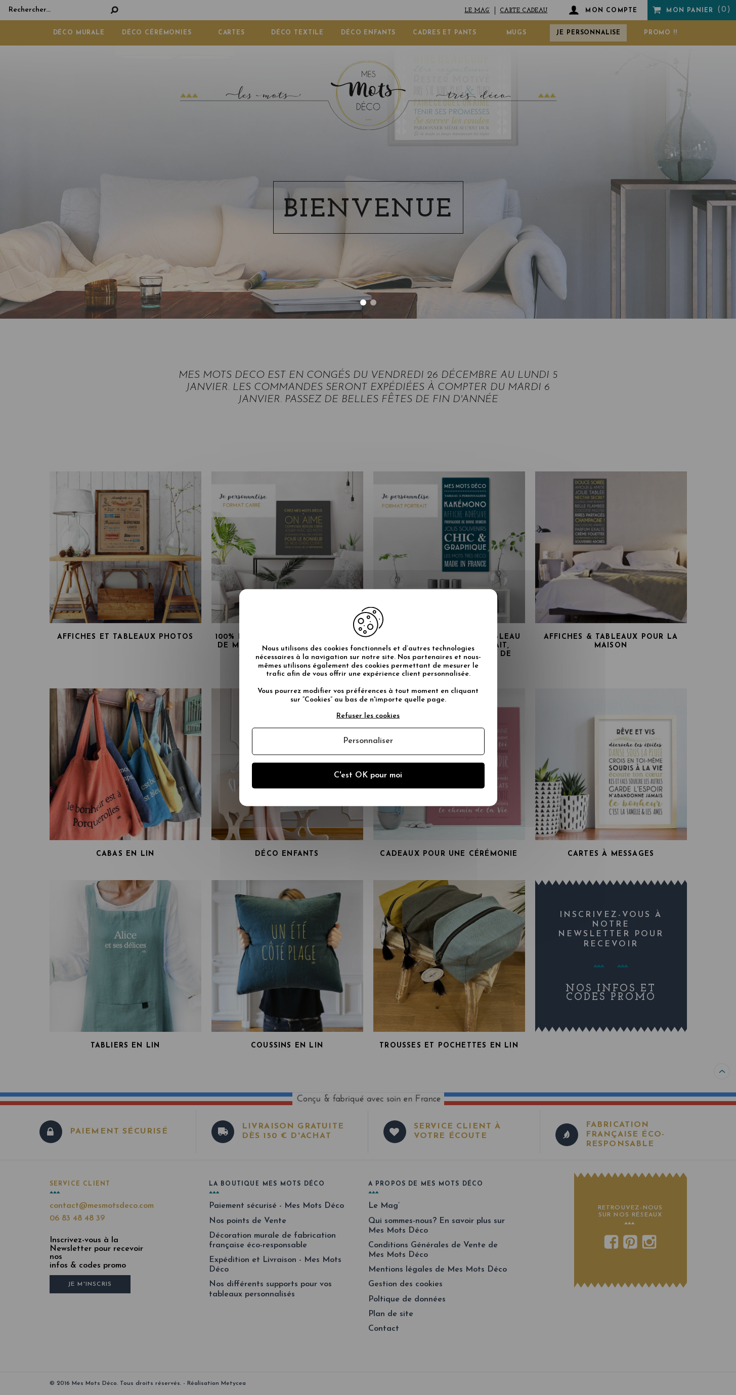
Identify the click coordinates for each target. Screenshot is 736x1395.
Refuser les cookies (368, 715)
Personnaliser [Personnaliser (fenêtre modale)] (368, 741)
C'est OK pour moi (368, 775)
